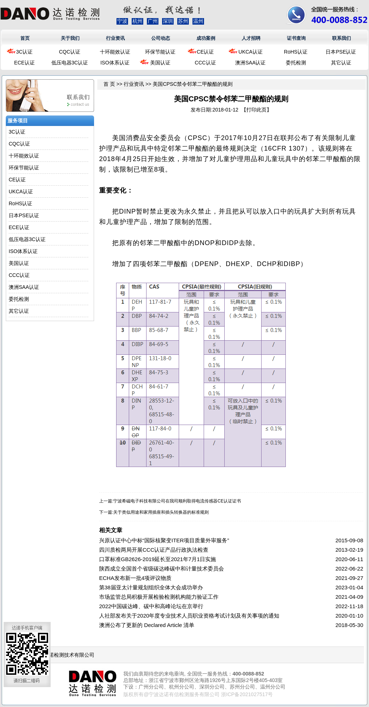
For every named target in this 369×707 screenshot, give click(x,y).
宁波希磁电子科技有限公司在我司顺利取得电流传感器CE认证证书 (177, 501)
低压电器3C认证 (69, 63)
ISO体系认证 (114, 63)
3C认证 (24, 52)
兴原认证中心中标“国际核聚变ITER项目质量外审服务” (164, 540)
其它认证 (341, 63)
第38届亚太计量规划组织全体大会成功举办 (151, 587)
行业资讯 (115, 38)
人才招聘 (251, 38)
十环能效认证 (115, 52)
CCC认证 (205, 63)
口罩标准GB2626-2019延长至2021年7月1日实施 (157, 559)
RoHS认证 (296, 52)
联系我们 (341, 38)
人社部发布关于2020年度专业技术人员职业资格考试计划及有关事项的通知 (189, 616)
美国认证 (160, 63)
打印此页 (256, 110)
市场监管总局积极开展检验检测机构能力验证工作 (159, 597)
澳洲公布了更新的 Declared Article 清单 (146, 625)
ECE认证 (24, 63)
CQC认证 (69, 52)
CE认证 (205, 52)
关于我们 (70, 38)
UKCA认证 (250, 52)
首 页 (109, 84)
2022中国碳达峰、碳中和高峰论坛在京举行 (151, 606)
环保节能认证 (160, 52)
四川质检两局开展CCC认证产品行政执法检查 (154, 550)
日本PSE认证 (341, 52)
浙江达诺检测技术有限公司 (64, 655)
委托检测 (296, 63)
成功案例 (205, 38)
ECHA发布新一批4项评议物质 (135, 578)
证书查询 (296, 38)
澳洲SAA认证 (250, 63)
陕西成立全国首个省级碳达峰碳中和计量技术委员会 (161, 568)
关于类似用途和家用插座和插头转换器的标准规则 (161, 512)
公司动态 (160, 38)
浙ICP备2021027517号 (247, 694)
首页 (25, 38)
